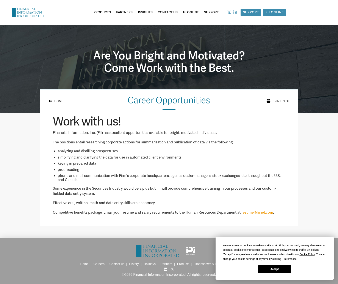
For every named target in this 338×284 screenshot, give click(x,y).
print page (280, 101)
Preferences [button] (290, 258)
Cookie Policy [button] (307, 254)
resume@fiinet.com (257, 212)
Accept (275, 269)
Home (58, 101)
